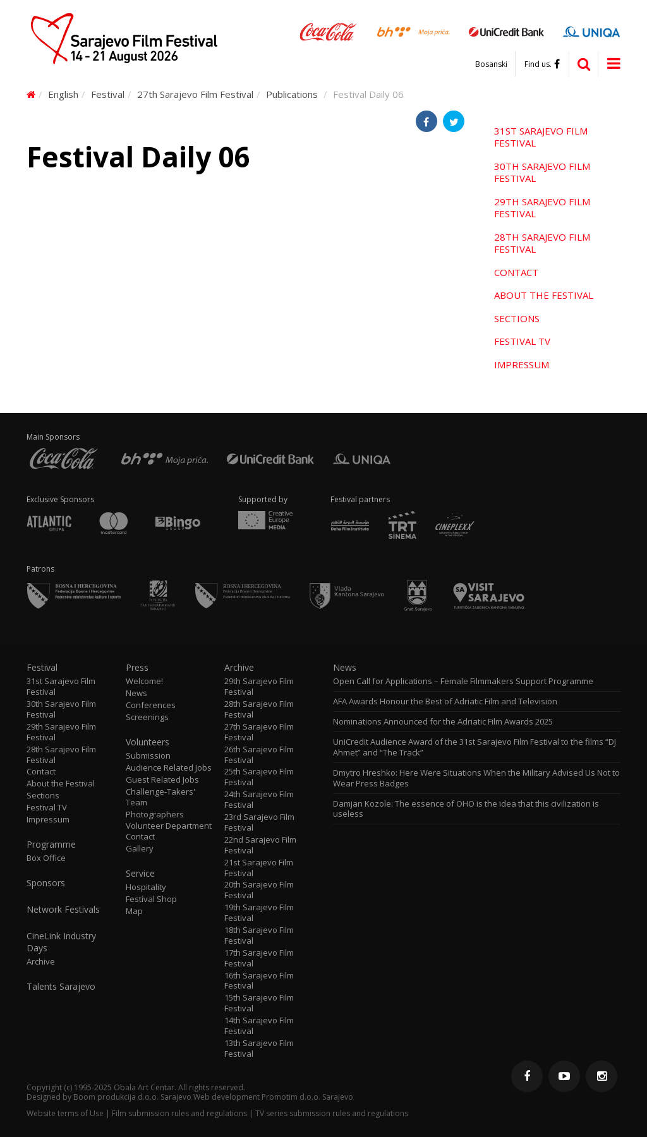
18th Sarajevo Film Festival (259, 935)
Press (137, 667)
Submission (148, 755)
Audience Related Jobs (169, 767)
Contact (516, 272)
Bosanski (491, 64)
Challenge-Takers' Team (160, 797)
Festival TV (522, 341)
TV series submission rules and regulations (331, 1113)
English (63, 94)
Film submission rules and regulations (179, 1113)
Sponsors (46, 883)
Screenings (147, 717)
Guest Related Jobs (162, 779)
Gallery (140, 848)
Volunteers (147, 742)
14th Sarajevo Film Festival (259, 1026)
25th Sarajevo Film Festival (259, 777)
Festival (107, 94)
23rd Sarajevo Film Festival (259, 822)
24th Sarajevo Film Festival (259, 799)
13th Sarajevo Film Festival (259, 1048)
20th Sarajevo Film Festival (259, 890)
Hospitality (146, 887)
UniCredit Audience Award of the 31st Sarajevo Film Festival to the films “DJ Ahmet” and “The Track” (474, 747)
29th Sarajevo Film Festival (542, 207)
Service (140, 873)
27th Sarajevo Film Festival (195, 94)
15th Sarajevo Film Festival (259, 1003)
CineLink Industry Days (61, 941)
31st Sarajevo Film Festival (541, 137)
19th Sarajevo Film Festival (259, 912)
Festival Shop (151, 899)
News (136, 693)
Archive (41, 961)
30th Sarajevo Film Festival (542, 172)
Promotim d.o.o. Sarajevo (307, 1097)
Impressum (521, 364)
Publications (292, 94)
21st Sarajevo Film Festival (258, 868)
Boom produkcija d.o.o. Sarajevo (132, 1097)
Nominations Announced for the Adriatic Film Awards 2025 (443, 721)
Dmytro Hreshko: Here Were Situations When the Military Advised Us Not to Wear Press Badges (476, 778)
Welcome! (144, 681)
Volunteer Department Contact (169, 831)
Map (134, 911)
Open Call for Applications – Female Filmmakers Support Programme (463, 681)
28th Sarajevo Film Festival (542, 243)
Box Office (46, 858)
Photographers (155, 814)
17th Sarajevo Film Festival (259, 958)
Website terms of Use (65, 1113)
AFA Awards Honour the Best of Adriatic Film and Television (446, 701)
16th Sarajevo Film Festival (259, 981)
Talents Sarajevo (61, 986)
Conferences (151, 705)
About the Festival (543, 295)
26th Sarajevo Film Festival (259, 755)
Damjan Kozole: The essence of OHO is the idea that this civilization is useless (466, 809)
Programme (51, 844)
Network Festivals (63, 909)
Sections (517, 318)
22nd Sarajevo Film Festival (260, 845)
